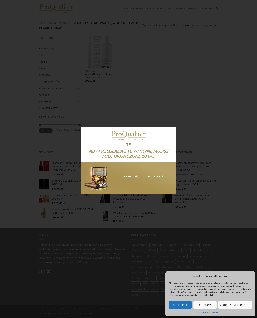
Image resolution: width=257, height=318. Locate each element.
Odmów (205, 304)
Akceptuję (180, 304)
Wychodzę (155, 176)
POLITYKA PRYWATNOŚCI (210, 312)
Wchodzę (130, 176)
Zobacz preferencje (235, 304)
